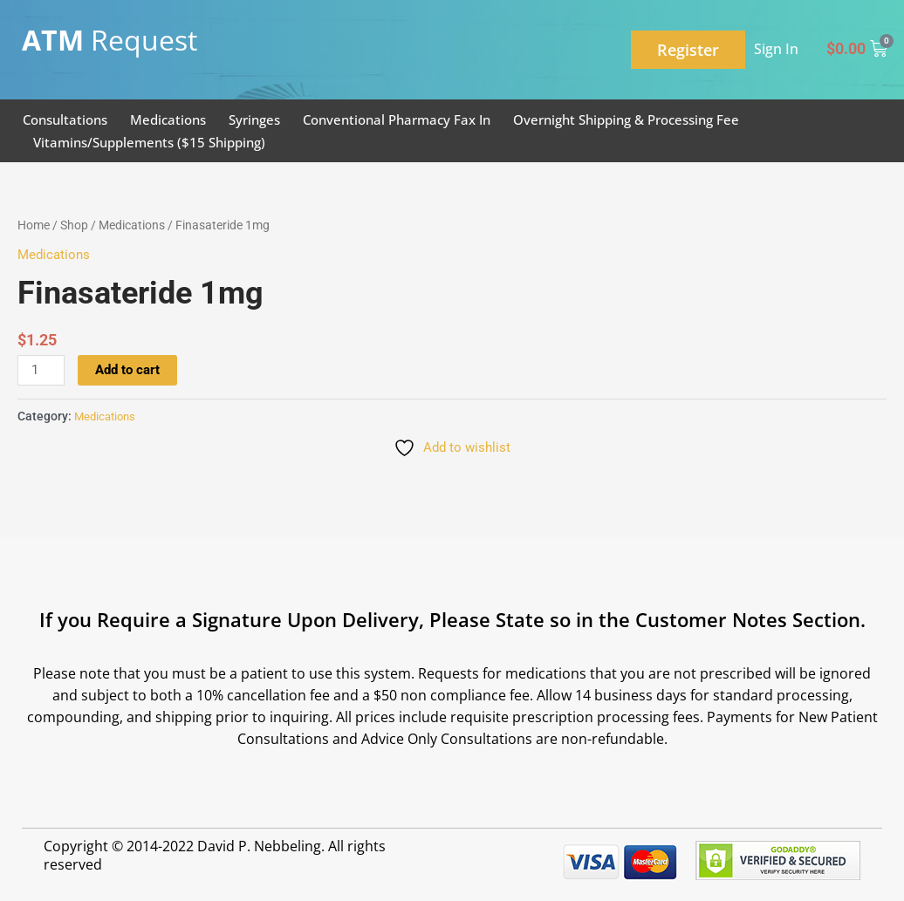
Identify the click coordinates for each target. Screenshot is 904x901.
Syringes (254, 119)
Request (109, 39)
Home (33, 225)
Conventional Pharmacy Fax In (396, 119)
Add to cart (127, 370)
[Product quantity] (41, 370)
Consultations (65, 119)
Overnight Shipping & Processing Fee (626, 119)
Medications (168, 119)
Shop (74, 225)
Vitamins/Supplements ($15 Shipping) (149, 142)
